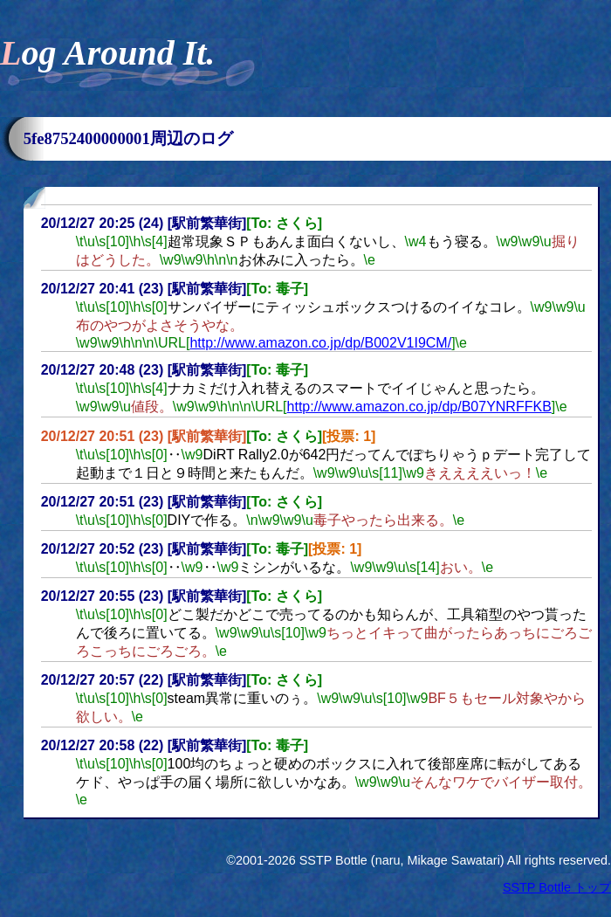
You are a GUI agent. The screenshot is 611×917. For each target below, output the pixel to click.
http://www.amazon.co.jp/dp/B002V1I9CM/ (320, 342)
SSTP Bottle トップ (557, 887)
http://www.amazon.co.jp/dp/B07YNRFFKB (419, 406)
